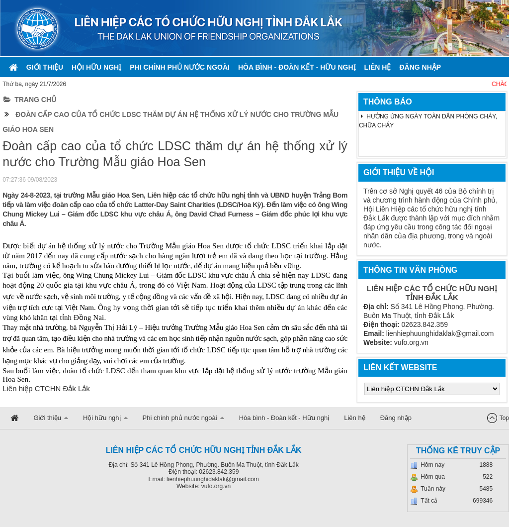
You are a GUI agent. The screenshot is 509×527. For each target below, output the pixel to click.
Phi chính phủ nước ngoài (180, 67)
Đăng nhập (420, 67)
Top (504, 418)
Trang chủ (29, 100)
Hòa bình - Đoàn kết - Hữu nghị (297, 67)
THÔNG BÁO (387, 102)
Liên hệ (377, 67)
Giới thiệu (44, 67)
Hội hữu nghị (96, 67)
